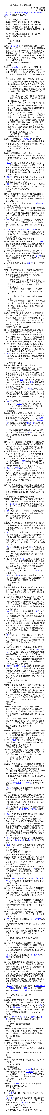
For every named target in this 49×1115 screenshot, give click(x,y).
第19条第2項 (36, 919)
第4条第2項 (18, 783)
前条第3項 (40, 203)
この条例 (14, 46)
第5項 (34, 809)
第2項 (9, 229)
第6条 (14, 878)
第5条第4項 (19, 840)
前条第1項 (30, 423)
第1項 (9, 177)
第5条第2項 (23, 809)
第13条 (34, 1017)
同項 (31, 382)
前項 (9, 163)
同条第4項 (17, 990)
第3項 (36, 571)
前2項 (9, 353)
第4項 (17, 575)
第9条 (22, 878)
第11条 (35, 878)
